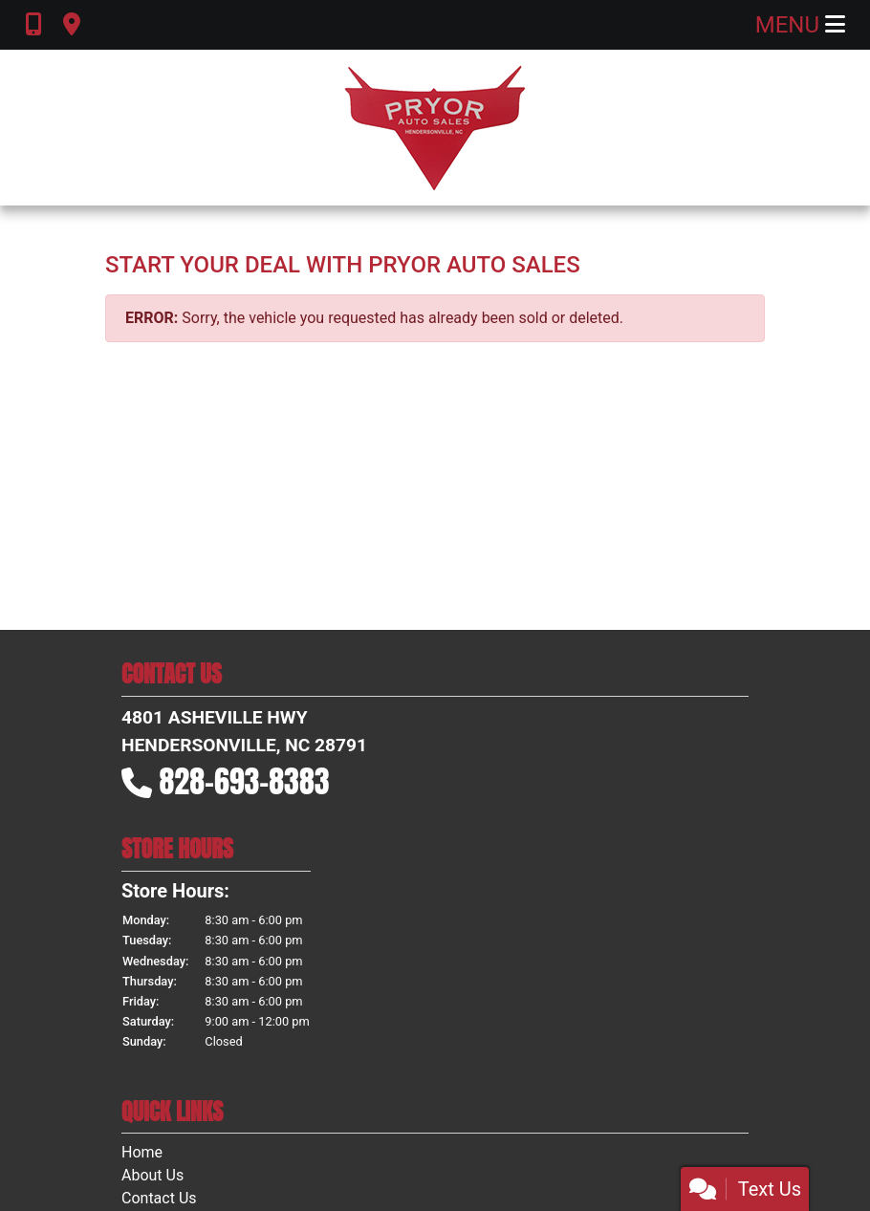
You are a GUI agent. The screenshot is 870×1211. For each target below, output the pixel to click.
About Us (152, 1175)
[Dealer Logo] (435, 127)
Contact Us (159, 1198)
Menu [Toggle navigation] (800, 24)
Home (142, 1152)
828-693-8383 (245, 781)
